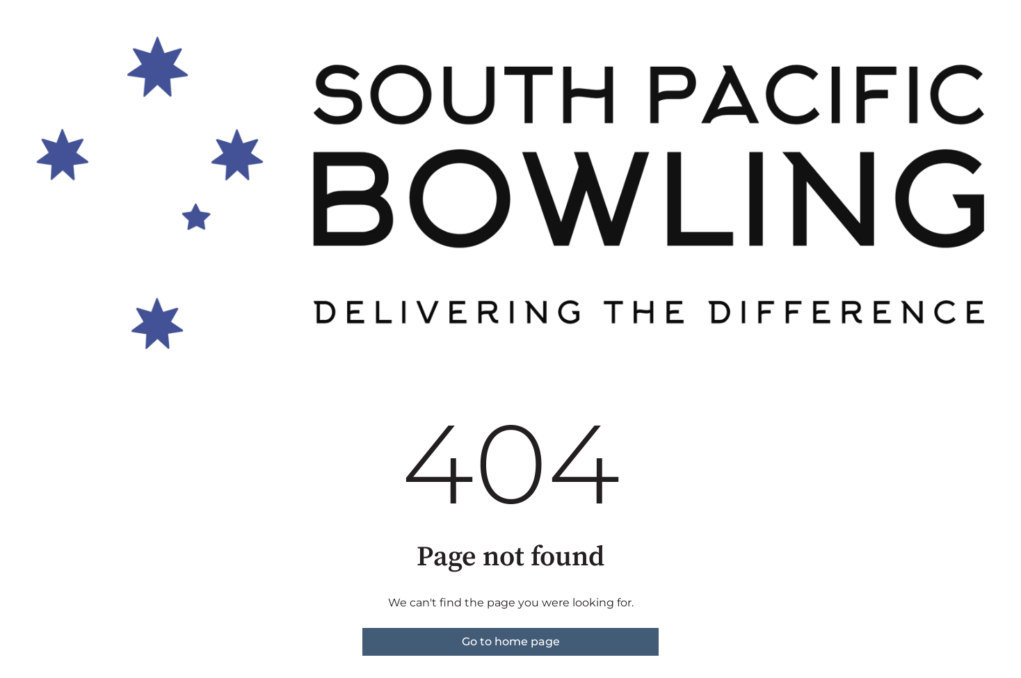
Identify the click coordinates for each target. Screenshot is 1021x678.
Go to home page (511, 641)
